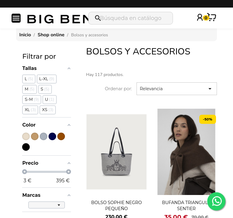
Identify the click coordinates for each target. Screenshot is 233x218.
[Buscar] (131, 18)
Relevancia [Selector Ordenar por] (177, 88)
